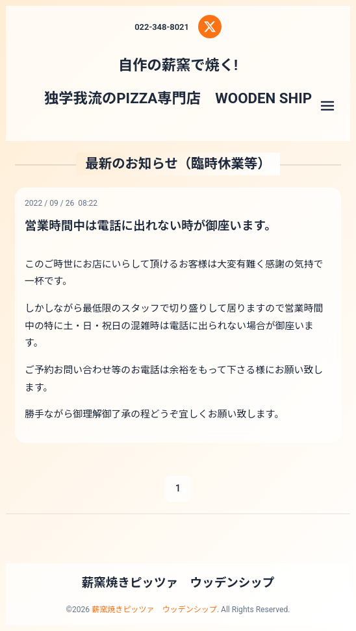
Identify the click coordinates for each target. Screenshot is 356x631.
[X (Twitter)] (210, 26)
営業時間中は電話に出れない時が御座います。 (151, 226)
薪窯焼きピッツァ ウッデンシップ (178, 583)
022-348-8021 (161, 27)
